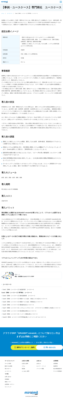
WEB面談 (7, 379)
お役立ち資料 (25, 363)
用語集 (23, 369)
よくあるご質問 (25, 371)
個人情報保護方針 (57, 369)
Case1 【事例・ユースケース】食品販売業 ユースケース (18, 289)
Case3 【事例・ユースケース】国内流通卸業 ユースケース (19, 295)
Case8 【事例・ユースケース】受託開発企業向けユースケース (19, 311)
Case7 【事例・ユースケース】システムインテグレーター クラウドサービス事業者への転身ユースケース (31, 307)
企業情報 (55, 363)
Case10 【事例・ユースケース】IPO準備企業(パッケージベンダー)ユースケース (24, 317)
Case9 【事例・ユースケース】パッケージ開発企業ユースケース (20, 314)
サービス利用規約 (57, 371)
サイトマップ (8, 387)
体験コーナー (8, 382)
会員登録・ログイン (9, 384)
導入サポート (8, 369)
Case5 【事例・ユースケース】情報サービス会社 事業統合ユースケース (22, 301)
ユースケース (7, 284)
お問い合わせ (8, 377)
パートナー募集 (40, 369)
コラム (23, 366)
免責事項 (55, 366)
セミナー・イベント (41, 366)
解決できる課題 (8, 366)
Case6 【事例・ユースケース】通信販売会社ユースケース (18, 304)
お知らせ (39, 363)
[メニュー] (61, 2)
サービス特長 (8, 363)
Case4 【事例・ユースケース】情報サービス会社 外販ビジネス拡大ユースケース (25, 298)
